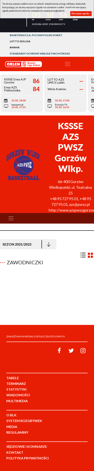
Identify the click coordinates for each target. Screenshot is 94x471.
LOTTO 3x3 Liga (20, 41)
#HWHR (14, 47)
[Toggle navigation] (67, 64)
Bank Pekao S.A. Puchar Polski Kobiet (36, 35)
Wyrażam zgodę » (81, 13)
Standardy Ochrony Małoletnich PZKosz (40, 53)
